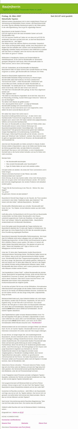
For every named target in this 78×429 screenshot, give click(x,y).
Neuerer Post (6, 423)
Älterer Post (43, 423)
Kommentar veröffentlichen (11, 420)
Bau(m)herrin (11, 6)
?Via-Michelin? (36, 323)
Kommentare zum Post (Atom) (20, 427)
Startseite (25, 423)
